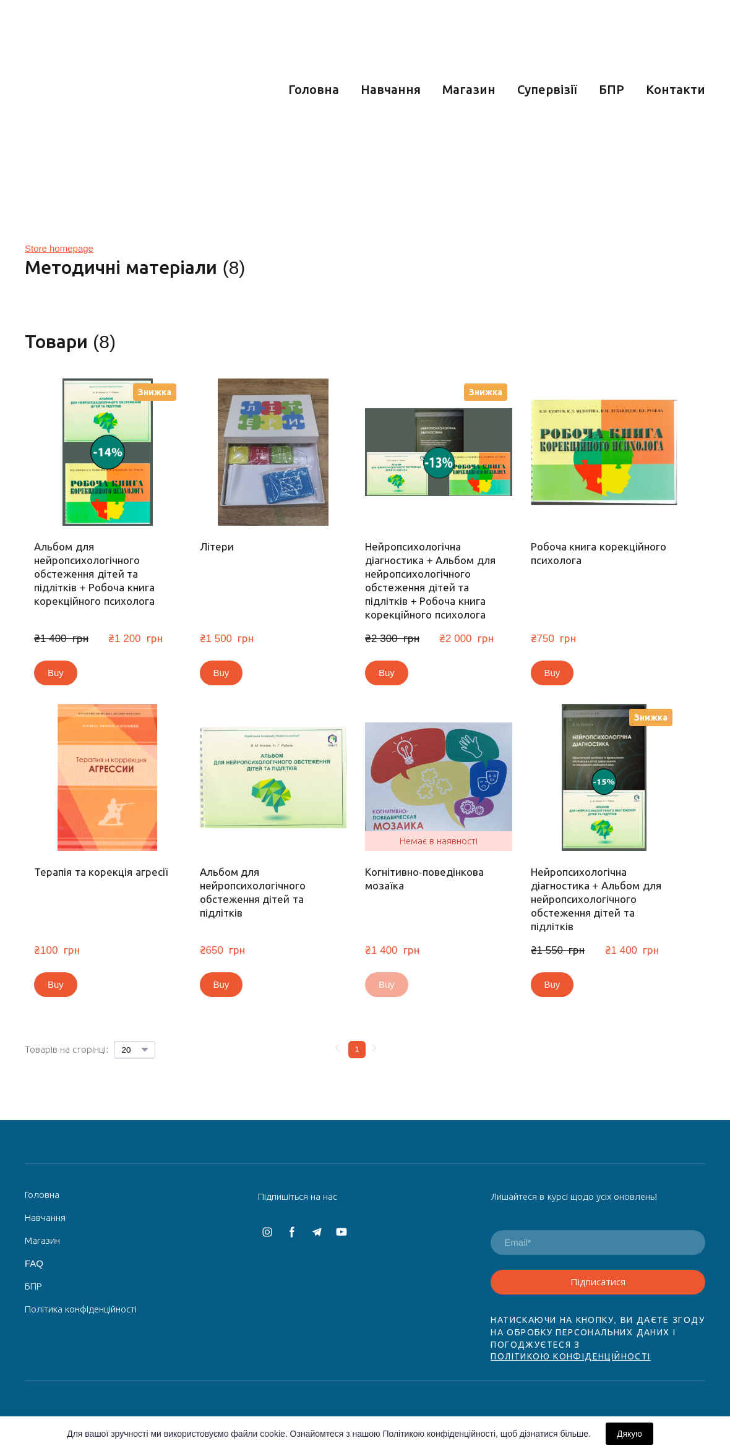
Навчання (391, 89)
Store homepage (59, 248)
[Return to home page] (119, 89)
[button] (55, 673)
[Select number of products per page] (134, 1049)
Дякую (629, 1434)
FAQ (34, 1263)
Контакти (675, 89)
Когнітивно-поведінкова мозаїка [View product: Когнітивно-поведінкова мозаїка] (424, 879)
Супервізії (547, 89)
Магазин (469, 89)
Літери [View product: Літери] (217, 547)
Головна (313, 89)
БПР (611, 89)
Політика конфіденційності (81, 1309)
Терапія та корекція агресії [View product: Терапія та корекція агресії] (101, 872)
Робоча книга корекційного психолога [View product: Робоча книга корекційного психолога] (598, 554)
